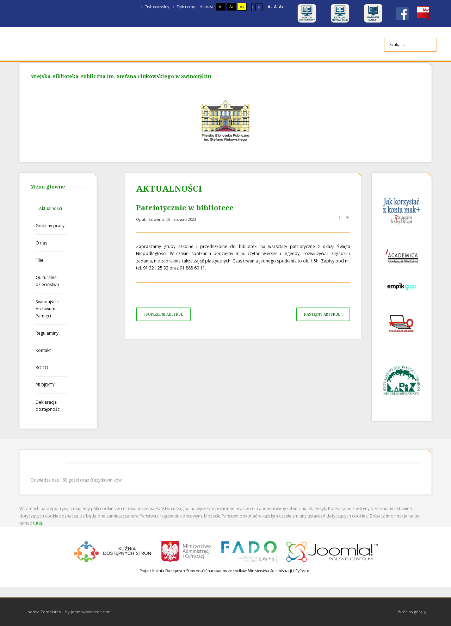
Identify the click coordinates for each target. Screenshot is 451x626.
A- (270, 6)
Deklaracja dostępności (48, 405)
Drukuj (339, 217)
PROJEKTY (45, 385)
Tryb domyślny (155, 6)
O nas (41, 243)
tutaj (37, 523)
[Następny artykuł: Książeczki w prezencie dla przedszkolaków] (323, 314)
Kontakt (43, 350)
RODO (42, 368)
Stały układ (253, 7)
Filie (39, 260)
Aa (221, 6)
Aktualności (50, 208)
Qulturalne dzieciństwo (47, 280)
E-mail (347, 217)
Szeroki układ (258, 7)
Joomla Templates (43, 611)
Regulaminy (47, 333)
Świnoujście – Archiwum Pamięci (49, 309)
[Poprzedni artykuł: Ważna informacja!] (163, 314)
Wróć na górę (412, 612)
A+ (281, 6)
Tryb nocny (184, 6)
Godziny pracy (50, 226)
